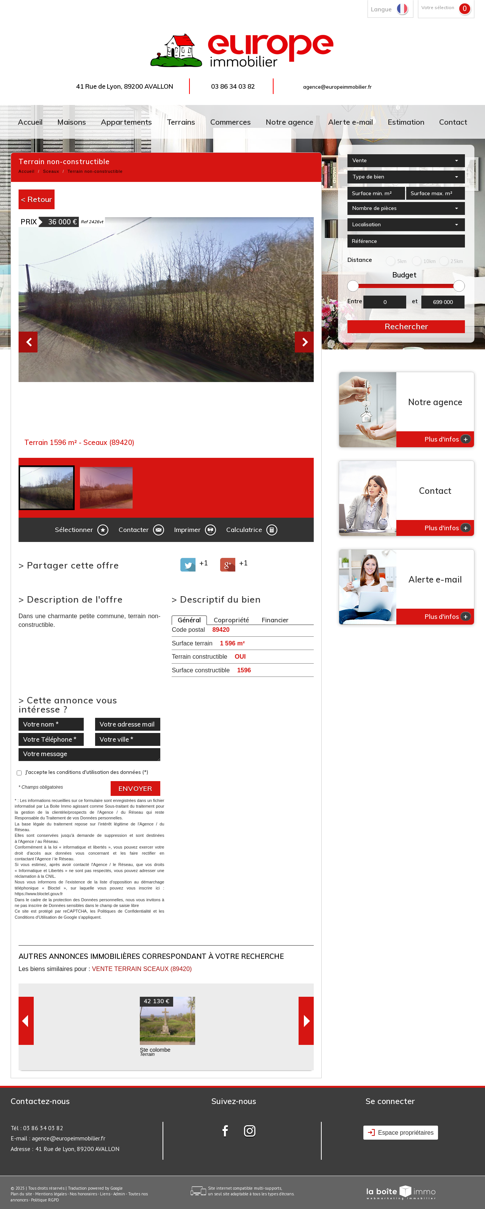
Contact (453, 122)
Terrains (181, 122)
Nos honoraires (83, 1193)
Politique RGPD (45, 1200)
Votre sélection (437, 7)
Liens (105, 1193)
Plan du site (21, 1193)
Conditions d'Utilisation (36, 917)
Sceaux (51, 171)
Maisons (71, 122)
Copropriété (231, 620)
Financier (275, 620)
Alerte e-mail (350, 122)
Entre (354, 301)
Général (189, 620)
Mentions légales (51, 1193)
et (415, 301)
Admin (119, 1193)
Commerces (230, 122)
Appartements (126, 122)
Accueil (30, 122)
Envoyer (135, 788)
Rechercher (406, 326)
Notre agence (289, 122)
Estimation (406, 122)
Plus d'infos (448, 438)
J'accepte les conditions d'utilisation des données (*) (86, 772)
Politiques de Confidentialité (124, 911)
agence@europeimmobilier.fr (337, 86)
